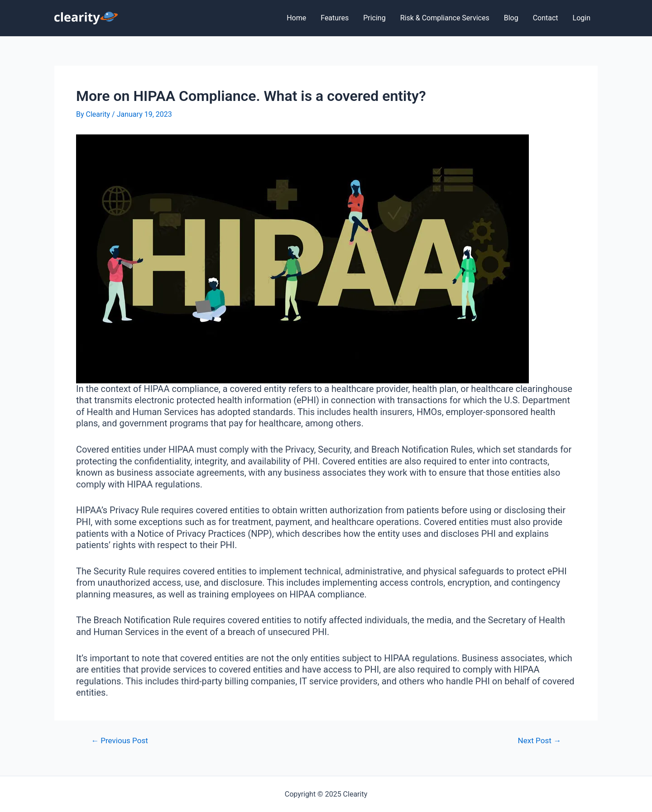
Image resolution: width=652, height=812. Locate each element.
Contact (545, 18)
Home (296, 18)
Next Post (539, 741)
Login (581, 18)
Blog (511, 18)
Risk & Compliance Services (444, 18)
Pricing (374, 18)
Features (335, 18)
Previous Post (119, 741)
